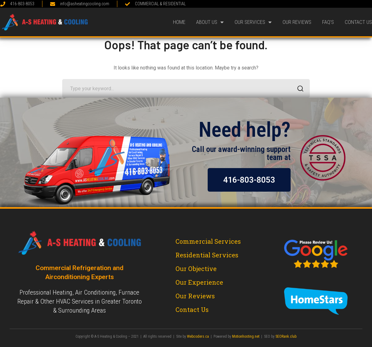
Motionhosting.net (245, 336)
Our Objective (196, 269)
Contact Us (358, 22)
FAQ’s (328, 22)
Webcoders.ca (198, 336)
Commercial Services (208, 241)
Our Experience (199, 282)
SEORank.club (285, 336)
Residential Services (206, 255)
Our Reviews (297, 22)
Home (179, 22)
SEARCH (298, 89)
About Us (210, 22)
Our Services (253, 22)
